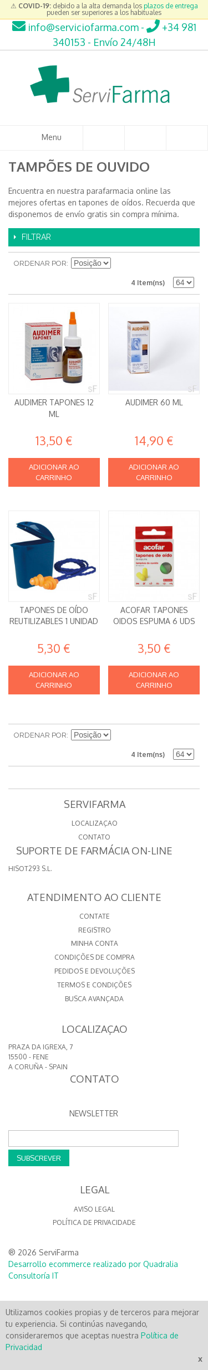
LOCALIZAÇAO (95, 823)
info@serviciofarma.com (75, 27)
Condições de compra (94, 957)
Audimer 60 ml (154, 402)
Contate (94, 916)
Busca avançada (94, 999)
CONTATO (94, 837)
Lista (185, 263)
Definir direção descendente (121, 263)
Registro (94, 930)
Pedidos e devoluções (94, 971)
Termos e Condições (94, 985)
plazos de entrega (171, 6)
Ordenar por (40, 263)
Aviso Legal (94, 1209)
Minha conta (94, 943)
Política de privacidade (94, 1222)
